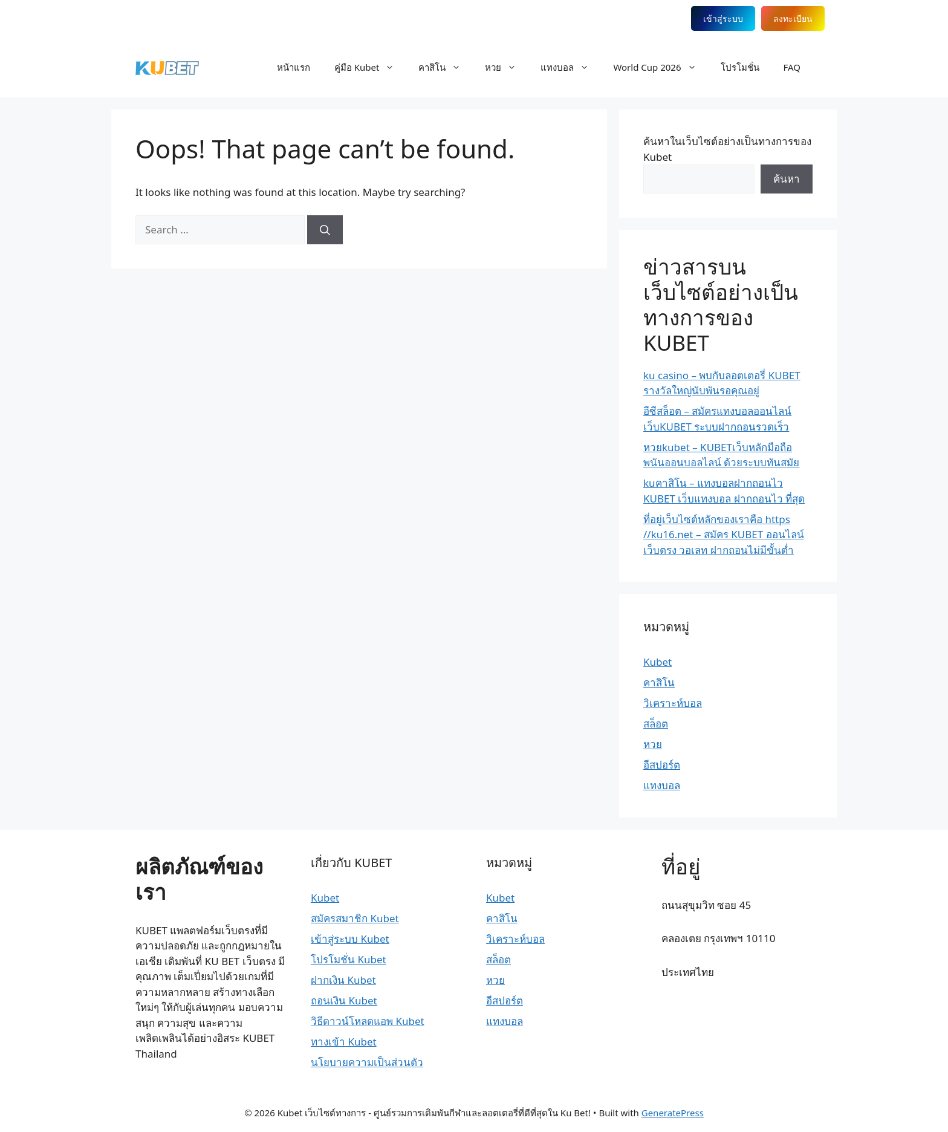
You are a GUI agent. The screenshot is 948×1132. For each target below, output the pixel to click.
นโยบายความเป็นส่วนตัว (367, 1062)
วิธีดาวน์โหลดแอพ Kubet (367, 1021)
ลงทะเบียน (793, 18)
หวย (506, 67)
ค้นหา (786, 179)
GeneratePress (672, 1113)
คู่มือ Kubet (370, 67)
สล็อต (655, 723)
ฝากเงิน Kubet (343, 980)
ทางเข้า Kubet (344, 1042)
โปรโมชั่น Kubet (348, 959)
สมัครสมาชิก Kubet (355, 918)
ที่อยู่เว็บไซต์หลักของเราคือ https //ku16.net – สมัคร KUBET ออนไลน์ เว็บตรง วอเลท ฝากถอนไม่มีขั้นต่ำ (723, 534)
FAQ (792, 67)
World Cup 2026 (660, 67)
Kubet (657, 662)
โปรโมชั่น (740, 67)
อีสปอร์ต (661, 765)
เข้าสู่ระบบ (723, 18)
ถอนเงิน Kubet (344, 1000)
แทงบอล (571, 67)
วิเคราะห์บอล (672, 703)
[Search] (325, 229)
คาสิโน (445, 67)
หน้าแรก (293, 67)
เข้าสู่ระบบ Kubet (350, 939)
